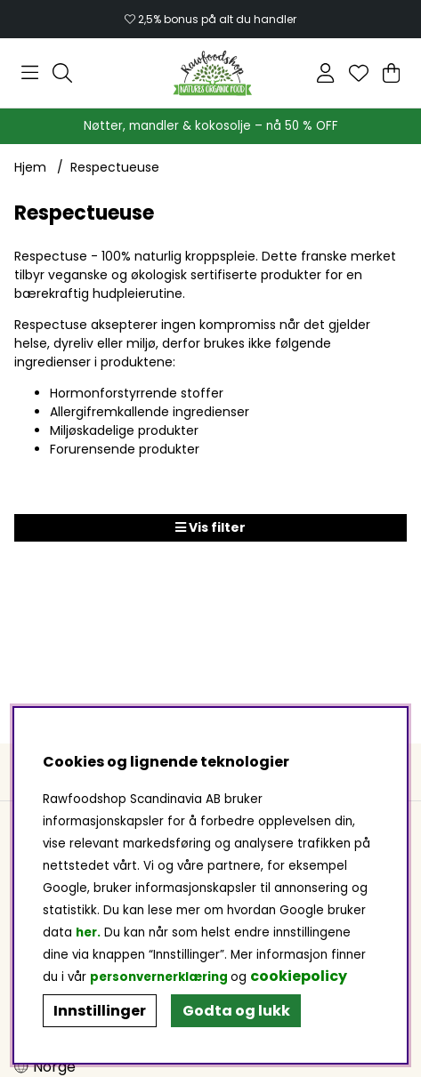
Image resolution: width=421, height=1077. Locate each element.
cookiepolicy (298, 976)
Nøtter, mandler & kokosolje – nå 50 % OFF (211, 125)
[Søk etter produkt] (62, 73)
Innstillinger (99, 1011)
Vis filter (210, 527)
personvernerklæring (159, 976)
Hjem (30, 167)
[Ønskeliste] (359, 73)
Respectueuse (114, 167)
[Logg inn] (325, 73)
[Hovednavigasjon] (29, 73)
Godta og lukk (236, 1011)
